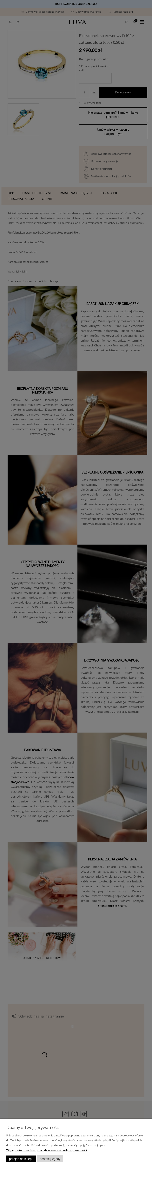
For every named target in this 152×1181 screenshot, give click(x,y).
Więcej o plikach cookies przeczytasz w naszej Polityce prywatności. (46, 1150)
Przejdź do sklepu (21, 1159)
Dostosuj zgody (50, 1159)
